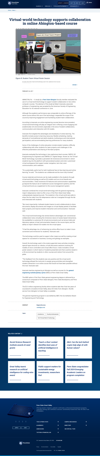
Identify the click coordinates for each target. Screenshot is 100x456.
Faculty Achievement (53, 314)
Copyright (59, 446)
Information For (74, 6)
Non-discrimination (44, 446)
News (13, 10)
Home (9, 10)
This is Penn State (42, 421)
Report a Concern (63, 3)
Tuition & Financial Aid (43, 432)
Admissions (40, 429)
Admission (47, 6)
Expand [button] (74, 84)
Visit (71, 3)
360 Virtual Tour (70, 429)
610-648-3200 (59, 440)
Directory (68, 425)
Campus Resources (71, 421)
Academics (38, 6)
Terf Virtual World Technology (46, 318)
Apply (77, 3)
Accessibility (53, 446)
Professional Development (60, 6)
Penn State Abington (49, 100)
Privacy (37, 446)
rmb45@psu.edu (41, 307)
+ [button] (58, 422)
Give (82, 3)
